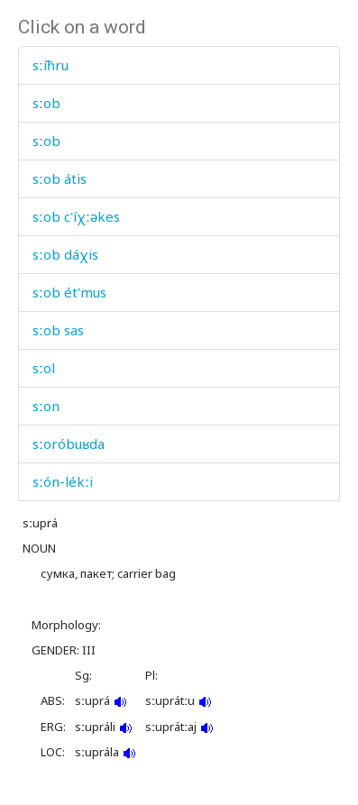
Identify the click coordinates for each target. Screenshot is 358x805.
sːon (46, 406)
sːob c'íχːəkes (76, 216)
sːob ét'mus (69, 292)
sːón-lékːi (62, 481)
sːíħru (50, 65)
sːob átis (59, 178)
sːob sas (58, 330)
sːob (46, 103)
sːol (43, 368)
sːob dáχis (65, 254)
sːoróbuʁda (68, 444)
